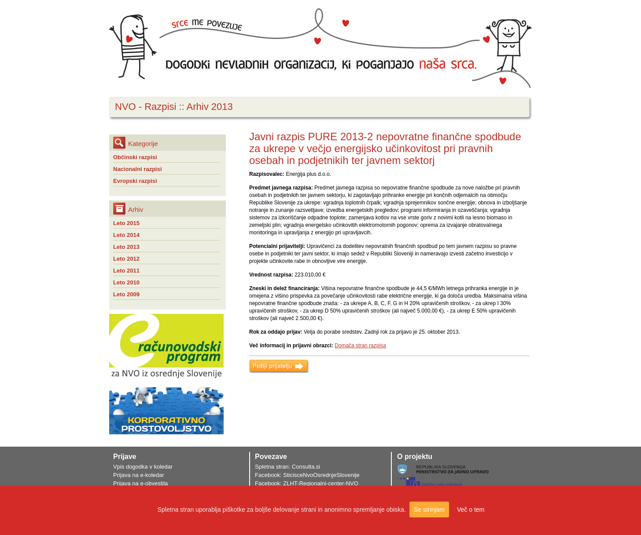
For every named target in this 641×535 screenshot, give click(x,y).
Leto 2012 (126, 258)
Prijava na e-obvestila (140, 483)
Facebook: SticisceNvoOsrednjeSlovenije (307, 475)
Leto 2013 (126, 247)
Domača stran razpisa (360, 345)
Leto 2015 (126, 223)
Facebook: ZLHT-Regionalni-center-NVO (306, 483)
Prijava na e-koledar (138, 475)
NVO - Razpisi (145, 106)
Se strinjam (429, 509)
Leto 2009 (126, 294)
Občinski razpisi (135, 157)
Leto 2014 (126, 235)
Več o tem (470, 509)
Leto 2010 (126, 282)
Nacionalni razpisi (137, 169)
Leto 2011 (126, 270)
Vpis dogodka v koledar (143, 466)
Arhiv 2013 (210, 106)
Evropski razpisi (135, 181)
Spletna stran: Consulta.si (287, 466)
